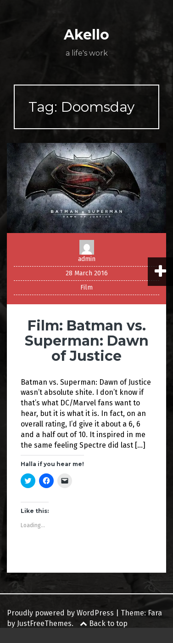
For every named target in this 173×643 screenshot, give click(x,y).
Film (86, 287)
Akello (86, 34)
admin (86, 259)
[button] (86, 188)
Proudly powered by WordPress (60, 613)
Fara (155, 613)
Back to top (104, 623)
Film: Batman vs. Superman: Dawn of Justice (87, 340)
